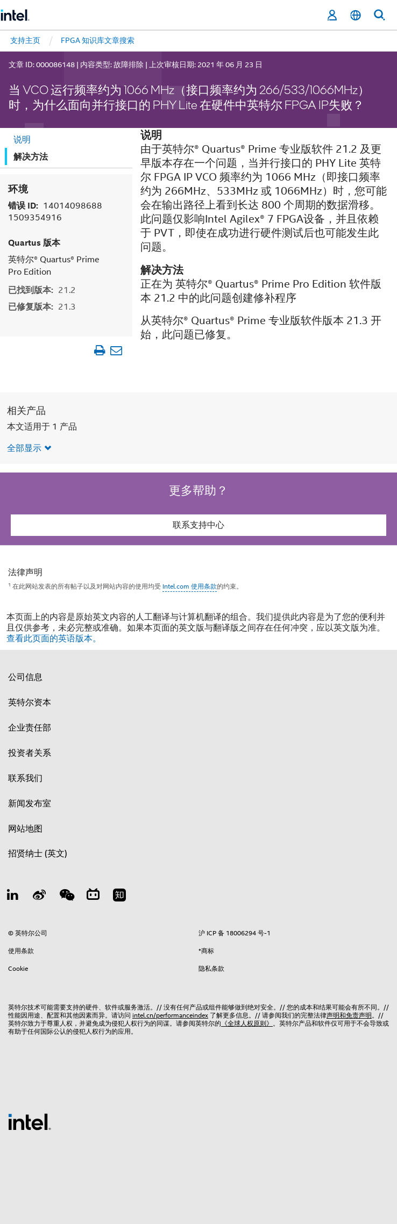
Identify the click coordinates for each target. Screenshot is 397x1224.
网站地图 (25, 829)
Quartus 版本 (34, 242)
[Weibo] (40, 896)
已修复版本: (42, 306)
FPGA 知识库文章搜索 (97, 40)
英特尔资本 (29, 702)
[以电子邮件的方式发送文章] (116, 350)
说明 (22, 139)
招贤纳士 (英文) (37, 853)
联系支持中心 (198, 525)
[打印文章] (99, 350)
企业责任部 (29, 727)
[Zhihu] (119, 896)
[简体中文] (356, 15)
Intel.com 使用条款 (189, 586)
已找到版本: (42, 290)
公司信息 (25, 677)
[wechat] (66, 896)
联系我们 (25, 778)
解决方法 (30, 156)
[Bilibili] (93, 896)
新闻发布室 (29, 803)
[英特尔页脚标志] (29, 1121)
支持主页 (25, 40)
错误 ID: (55, 212)
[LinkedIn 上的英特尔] (13, 896)
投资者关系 (29, 753)
